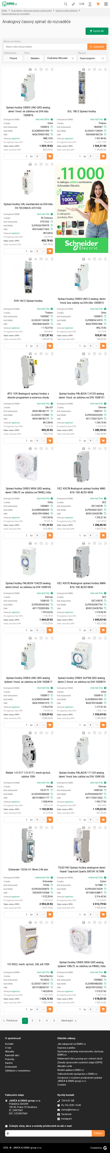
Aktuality (9, 1051)
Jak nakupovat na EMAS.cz (71, 1043)
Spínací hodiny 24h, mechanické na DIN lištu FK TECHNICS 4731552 (28, 206)
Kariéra (9, 1062)
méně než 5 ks (44, 877)
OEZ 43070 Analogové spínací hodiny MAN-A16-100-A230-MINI (81, 585)
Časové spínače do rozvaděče (16, 14)
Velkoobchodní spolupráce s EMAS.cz (77, 1073)
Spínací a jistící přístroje (66, 10)
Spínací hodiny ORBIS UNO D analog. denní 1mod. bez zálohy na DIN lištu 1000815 (81, 300)
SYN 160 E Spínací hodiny (28, 300)
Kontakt (9, 1043)
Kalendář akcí (12, 1055)
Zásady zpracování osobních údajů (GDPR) (79, 1062)
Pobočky (9, 1059)
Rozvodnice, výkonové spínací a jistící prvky (31, 10)
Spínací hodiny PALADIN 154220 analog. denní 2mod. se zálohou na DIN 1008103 (28, 585)
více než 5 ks (98, 119)
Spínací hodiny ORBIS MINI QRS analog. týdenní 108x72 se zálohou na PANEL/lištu (82, 964)
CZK (81, 3)
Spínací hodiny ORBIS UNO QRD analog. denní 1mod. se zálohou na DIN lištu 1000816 (28, 111)
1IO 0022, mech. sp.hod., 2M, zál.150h (28, 964)
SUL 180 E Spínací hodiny (81, 111)
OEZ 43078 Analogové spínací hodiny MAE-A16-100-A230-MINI (81, 490)
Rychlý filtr (97, 31)
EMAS (4, 10)
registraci (15, 138)
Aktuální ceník (64, 1066)
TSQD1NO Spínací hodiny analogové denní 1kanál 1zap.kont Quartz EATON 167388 (81, 869)
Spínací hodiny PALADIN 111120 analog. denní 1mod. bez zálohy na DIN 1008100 (82, 774)
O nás (8, 1047)
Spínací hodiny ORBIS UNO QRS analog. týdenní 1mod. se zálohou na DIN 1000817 (28, 679)
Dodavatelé (11, 1066)
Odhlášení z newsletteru (17, 1070)
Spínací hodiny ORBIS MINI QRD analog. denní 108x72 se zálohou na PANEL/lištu (28, 490)
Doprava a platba (66, 1047)
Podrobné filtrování (60, 58)
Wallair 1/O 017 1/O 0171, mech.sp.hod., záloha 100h (28, 774)
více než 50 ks (44, 119)
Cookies (61, 1084)
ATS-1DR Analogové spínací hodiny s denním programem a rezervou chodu (28, 395)
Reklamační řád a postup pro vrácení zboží (79, 1058)
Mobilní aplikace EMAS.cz (70, 1070)
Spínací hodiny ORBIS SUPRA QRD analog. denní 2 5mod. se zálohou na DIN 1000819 (81, 679)
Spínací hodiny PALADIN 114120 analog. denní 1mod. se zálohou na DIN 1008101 (82, 395)
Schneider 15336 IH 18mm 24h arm (28, 869)
